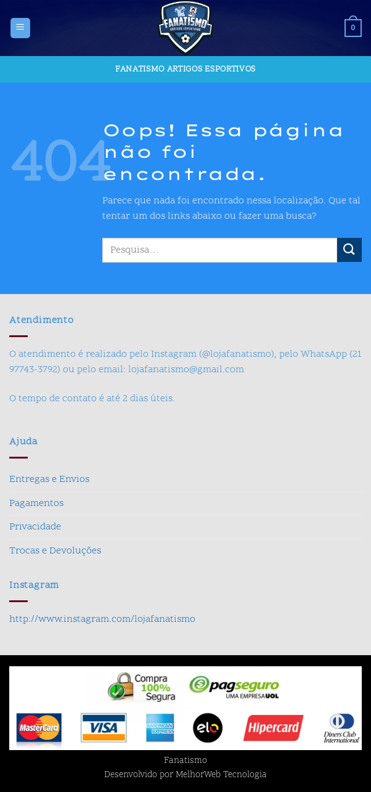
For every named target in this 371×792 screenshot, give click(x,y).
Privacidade (35, 527)
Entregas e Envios (49, 479)
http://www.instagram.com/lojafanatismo (102, 619)
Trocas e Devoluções (55, 551)
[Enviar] (349, 250)
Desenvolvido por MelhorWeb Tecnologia (185, 775)
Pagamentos (36, 503)
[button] (20, 28)
